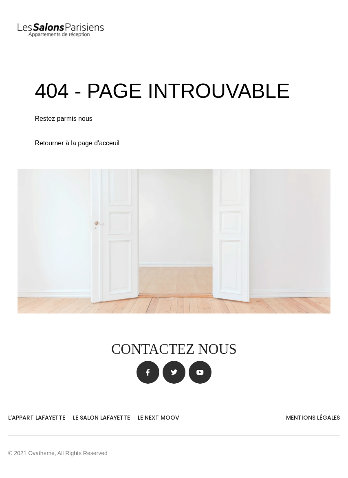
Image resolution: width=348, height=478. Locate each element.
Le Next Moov (158, 418)
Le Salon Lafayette (101, 418)
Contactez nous (174, 349)
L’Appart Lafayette (36, 418)
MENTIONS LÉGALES (313, 418)
